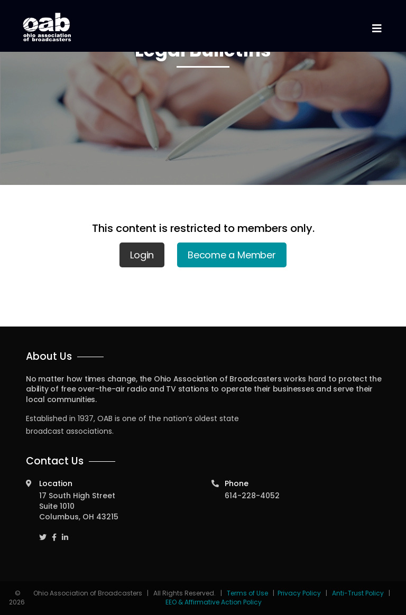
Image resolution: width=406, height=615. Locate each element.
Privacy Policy (299, 593)
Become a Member (232, 255)
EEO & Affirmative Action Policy (213, 602)
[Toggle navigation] (376, 29)
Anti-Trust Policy (358, 593)
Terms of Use (248, 593)
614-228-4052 (252, 495)
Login (142, 255)
